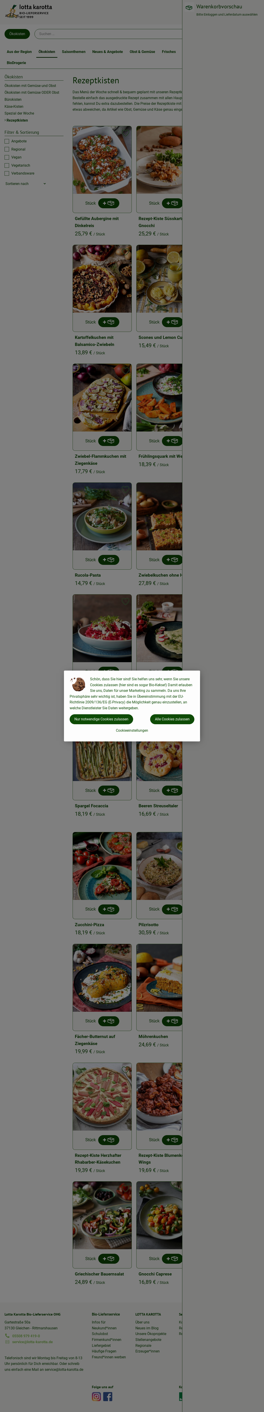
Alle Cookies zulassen (172, 719)
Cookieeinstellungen (132, 730)
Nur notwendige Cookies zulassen (101, 719)
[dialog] (132, 706)
